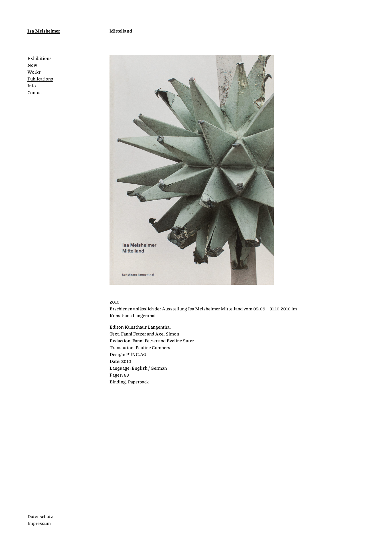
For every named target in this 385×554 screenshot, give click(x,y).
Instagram (30, 505)
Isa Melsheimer (43, 30)
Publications (40, 78)
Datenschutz (40, 516)
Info (31, 85)
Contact (35, 92)
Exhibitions (39, 58)
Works (34, 71)
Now (32, 65)
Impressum (39, 523)
